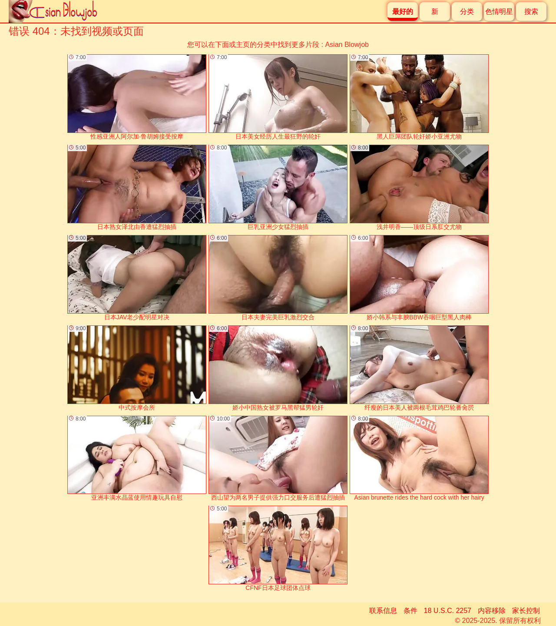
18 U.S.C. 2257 (447, 610)
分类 (467, 11)
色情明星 (499, 11)
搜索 (531, 11)
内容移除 (492, 610)
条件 (410, 610)
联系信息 (383, 610)
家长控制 (526, 610)
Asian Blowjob (347, 44)
